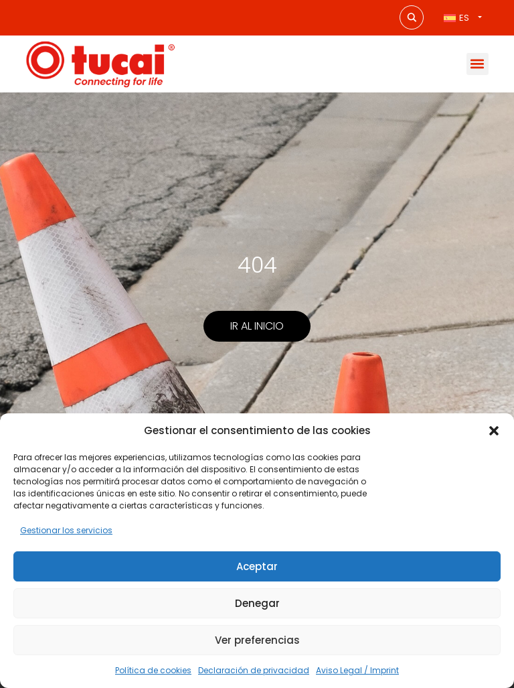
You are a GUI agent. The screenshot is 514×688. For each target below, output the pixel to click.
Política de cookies (153, 670)
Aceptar (257, 566)
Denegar (257, 603)
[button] (494, 430)
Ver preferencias (257, 640)
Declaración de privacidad (253, 670)
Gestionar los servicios (66, 530)
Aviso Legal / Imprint (357, 670)
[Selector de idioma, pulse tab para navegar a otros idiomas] (462, 18)
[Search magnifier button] (411, 17)
